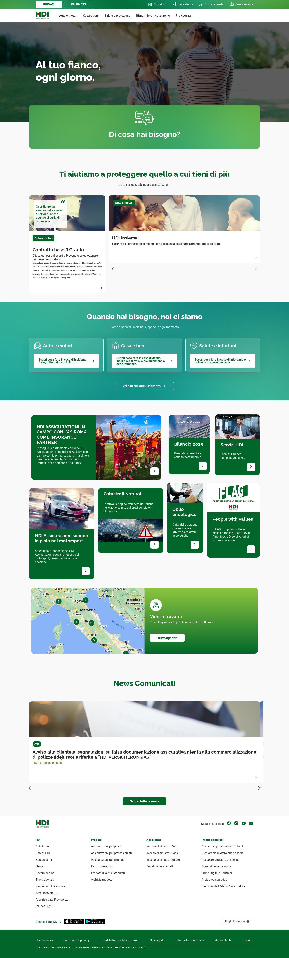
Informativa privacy (77, 940)
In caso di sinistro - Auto (161, 846)
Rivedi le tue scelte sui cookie (119, 940)
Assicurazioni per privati (106, 846)
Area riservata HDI (47, 893)
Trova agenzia (211, 4)
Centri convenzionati (159, 866)
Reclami (248, 940)
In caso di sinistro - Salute (163, 859)
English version (237, 921)
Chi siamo (42, 846)
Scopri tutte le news (144, 801)
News (39, 866)
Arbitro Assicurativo (214, 879)
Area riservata (241, 4)
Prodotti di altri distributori (108, 873)
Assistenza (183, 4)
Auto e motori (68, 15)
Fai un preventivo (102, 866)
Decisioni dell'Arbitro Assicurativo (223, 886)
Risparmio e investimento (153, 15)
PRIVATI (49, 4)
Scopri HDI (157, 4)
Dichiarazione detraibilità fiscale (222, 853)
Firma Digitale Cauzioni (217, 873)
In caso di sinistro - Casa (162, 853)
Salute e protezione (117, 15)
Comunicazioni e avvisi (217, 866)
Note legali (156, 940)
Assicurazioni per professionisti (111, 853)
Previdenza (183, 15)
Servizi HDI (43, 853)
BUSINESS (78, 4)
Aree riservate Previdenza (52, 899)
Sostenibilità (44, 859)
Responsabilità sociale (50, 886)
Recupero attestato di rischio (220, 859)
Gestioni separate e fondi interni (222, 846)
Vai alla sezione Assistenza (142, 385)
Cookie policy (44, 940)
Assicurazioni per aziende (107, 859)
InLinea (40, 906)
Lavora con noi (45, 873)
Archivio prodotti (101, 879)
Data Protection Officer (189, 940)
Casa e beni (91, 15)
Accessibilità (223, 940)
